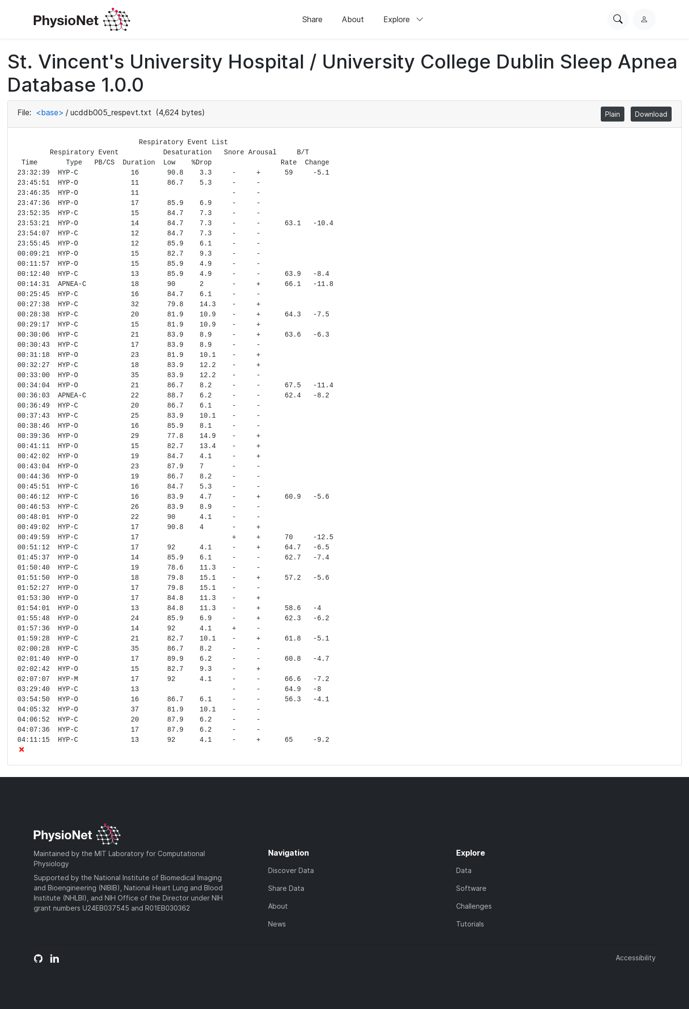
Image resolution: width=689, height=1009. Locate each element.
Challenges (474, 906)
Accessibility (636, 958)
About (353, 19)
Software (471, 888)
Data (464, 870)
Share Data (286, 888)
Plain (612, 114)
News (277, 924)
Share (312, 19)
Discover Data (291, 870)
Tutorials (470, 924)
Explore (403, 19)
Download (651, 114)
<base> (50, 112)
